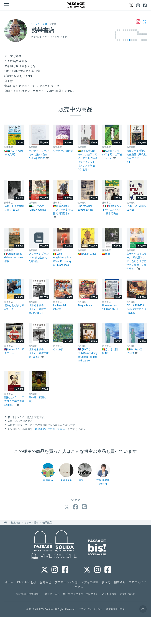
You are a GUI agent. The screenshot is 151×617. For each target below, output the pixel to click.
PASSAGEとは (26, 582)
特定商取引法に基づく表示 (50, 429)
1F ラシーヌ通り (40, 24)
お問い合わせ (127, 593)
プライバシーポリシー (91, 609)
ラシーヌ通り (31, 522)
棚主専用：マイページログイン (80, 593)
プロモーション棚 (66, 582)
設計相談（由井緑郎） (28, 593)
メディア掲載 (89, 582)
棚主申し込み (52, 593)
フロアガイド (137, 582)
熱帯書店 (47, 522)
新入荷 (106, 582)
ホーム (9, 582)
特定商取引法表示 (115, 609)
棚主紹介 (15, 522)
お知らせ (45, 582)
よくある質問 (109, 593)
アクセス (77, 586)
